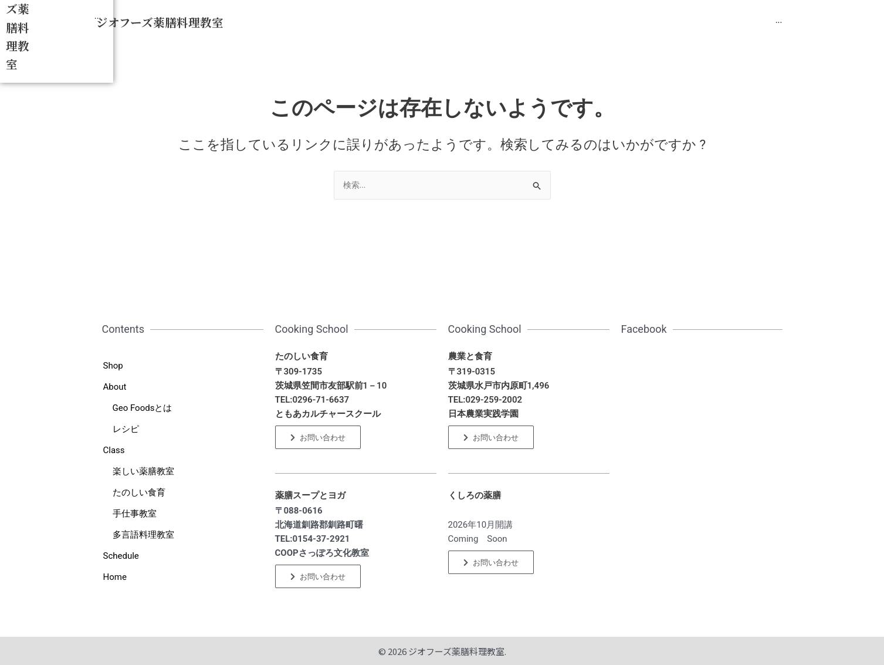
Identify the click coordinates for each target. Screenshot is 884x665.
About (115, 387)
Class (114, 450)
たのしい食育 (139, 492)
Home (115, 577)
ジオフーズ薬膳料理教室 (159, 22)
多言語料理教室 (143, 534)
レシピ (126, 429)
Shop (113, 365)
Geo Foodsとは (142, 408)
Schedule (121, 556)
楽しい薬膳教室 (143, 471)
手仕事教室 (135, 513)
